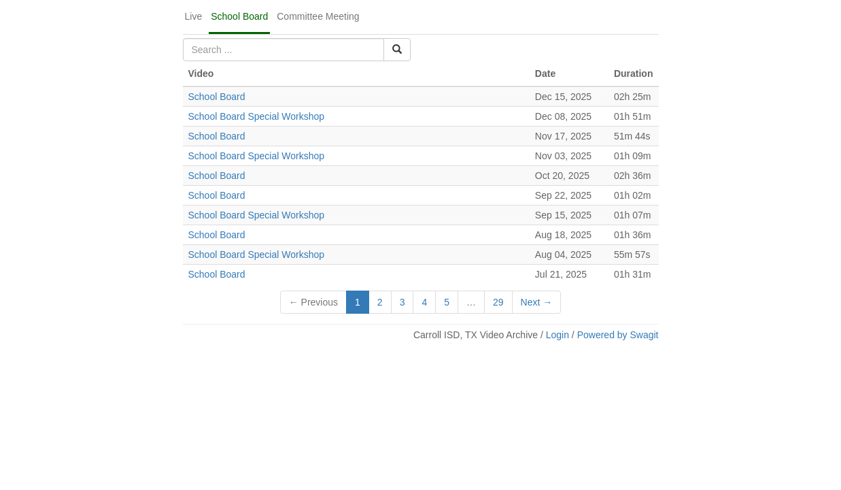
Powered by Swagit (618, 334)
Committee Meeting (318, 16)
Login (557, 334)
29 (498, 302)
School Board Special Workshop (256, 116)
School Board (239, 16)
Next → (537, 302)
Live (194, 16)
